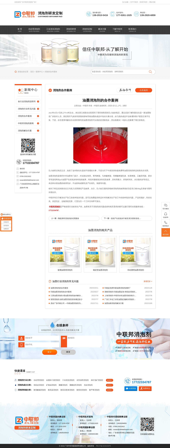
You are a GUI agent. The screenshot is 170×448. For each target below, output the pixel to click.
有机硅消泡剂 (39, 385)
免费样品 (146, 388)
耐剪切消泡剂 (82, 390)
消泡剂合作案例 (51, 72)
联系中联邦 (143, 2)
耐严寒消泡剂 (94, 390)
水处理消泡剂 (39, 380)
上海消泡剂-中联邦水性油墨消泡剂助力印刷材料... (121, 295)
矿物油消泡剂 (51, 385)
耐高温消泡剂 (53, 390)
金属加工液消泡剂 (53, 380)
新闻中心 (39, 72)
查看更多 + (148, 281)
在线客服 (132, 388)
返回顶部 (165, 232)
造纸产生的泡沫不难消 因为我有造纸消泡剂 (126, 218)
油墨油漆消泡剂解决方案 (114, 303)
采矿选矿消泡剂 (97, 380)
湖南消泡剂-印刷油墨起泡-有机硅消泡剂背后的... (121, 292)
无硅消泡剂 (88, 385)
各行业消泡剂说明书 (27, 101)
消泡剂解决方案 (25, 131)
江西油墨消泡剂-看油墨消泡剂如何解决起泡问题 (67, 295)
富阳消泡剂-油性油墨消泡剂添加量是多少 (66, 299)
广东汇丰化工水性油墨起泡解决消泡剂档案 (121, 299)
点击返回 (144, 90)
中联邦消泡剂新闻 (26, 123)
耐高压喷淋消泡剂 (67, 390)
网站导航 (152, 2)
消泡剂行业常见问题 (27, 109)
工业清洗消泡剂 (68, 380)
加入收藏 (125, 2)
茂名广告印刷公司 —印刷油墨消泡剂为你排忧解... (67, 303)
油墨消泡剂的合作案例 (59, 288)
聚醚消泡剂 (63, 385)
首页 (32, 72)
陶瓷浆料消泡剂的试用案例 (68, 218)
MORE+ (109, 380)
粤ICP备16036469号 (103, 446)
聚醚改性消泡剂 (76, 385)
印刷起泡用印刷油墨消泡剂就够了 (118, 288)
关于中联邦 (134, 2)
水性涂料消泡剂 (83, 380)
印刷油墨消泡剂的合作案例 (61, 292)
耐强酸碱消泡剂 (40, 390)
